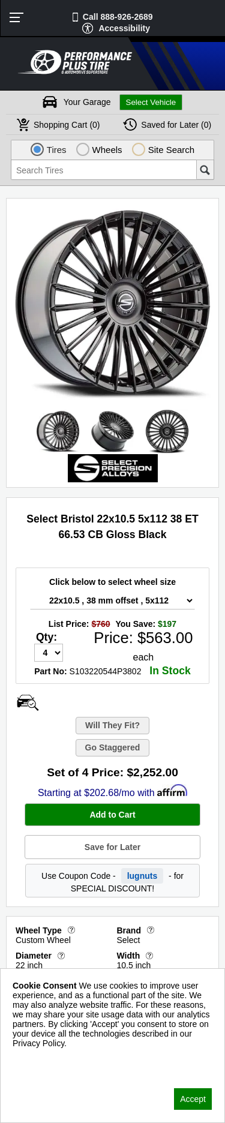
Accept (193, 1099)
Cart (67, 125)
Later (176, 125)
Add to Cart (112, 814)
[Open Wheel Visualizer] (28, 702)
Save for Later (112, 847)
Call (118, 17)
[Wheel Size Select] (112, 600)
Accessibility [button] (124, 28)
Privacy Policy (39, 1059)
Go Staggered (112, 747)
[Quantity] (48, 653)
